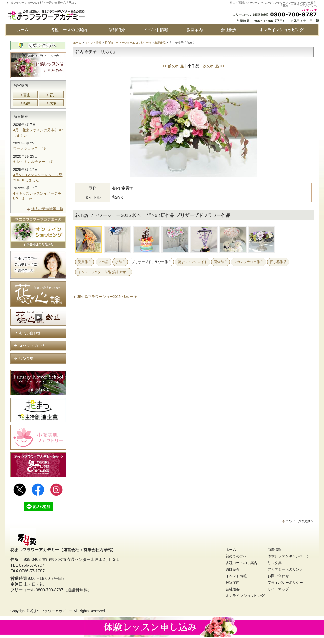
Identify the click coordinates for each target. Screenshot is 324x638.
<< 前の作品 (173, 66)
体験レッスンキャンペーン (289, 556)
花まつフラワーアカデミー (51, 611)
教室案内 (195, 30)
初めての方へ (236, 556)
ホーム (22, 30)
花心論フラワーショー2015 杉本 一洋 (128, 42)
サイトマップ (278, 589)
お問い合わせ (278, 576)
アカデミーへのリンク (285, 569)
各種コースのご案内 (69, 30)
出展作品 (160, 42)
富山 (26, 95)
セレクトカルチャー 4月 (33, 162)
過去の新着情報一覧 (47, 209)
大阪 (52, 103)
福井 (26, 103)
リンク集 (275, 563)
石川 (52, 95)
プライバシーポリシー (285, 582)
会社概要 (229, 30)
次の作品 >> (214, 66)
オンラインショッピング (281, 30)
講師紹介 (117, 30)
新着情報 (21, 116)
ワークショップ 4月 (30, 148)
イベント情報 (156, 30)
